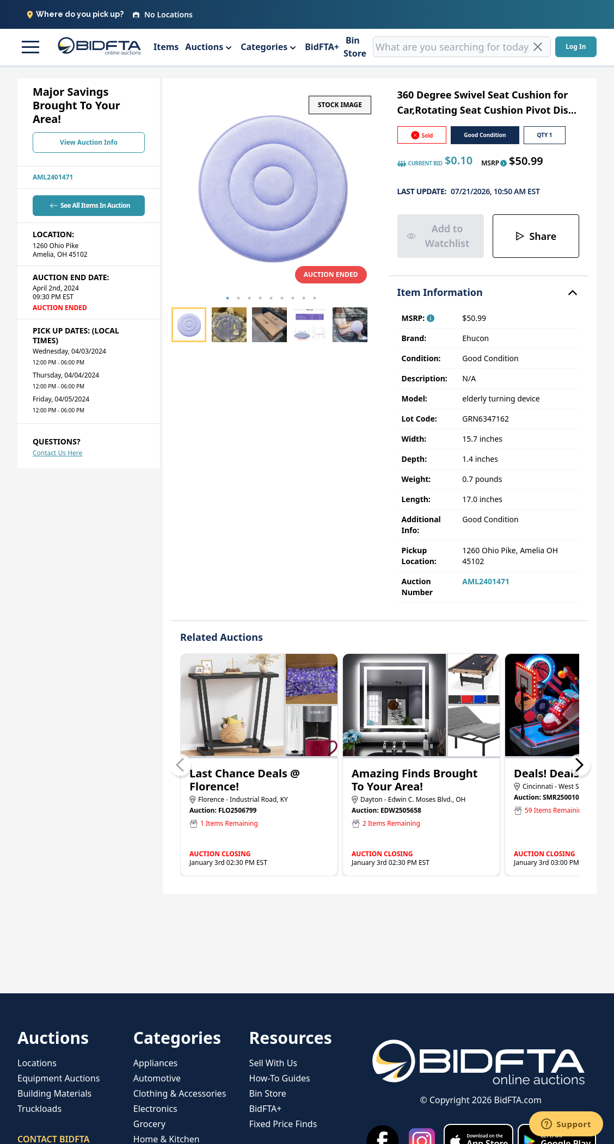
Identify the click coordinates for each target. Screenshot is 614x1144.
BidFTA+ (322, 47)
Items (166, 47)
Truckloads (39, 1109)
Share (535, 236)
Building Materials (54, 1093)
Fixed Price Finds (283, 1124)
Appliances (155, 1063)
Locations (37, 1063)
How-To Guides (279, 1078)
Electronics (155, 1109)
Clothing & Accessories (179, 1093)
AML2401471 (53, 177)
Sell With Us (273, 1063)
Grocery (149, 1124)
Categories (264, 47)
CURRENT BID (420, 163)
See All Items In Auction (88, 205)
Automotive (157, 1078)
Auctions (204, 47)
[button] (28, 47)
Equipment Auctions (58, 1078)
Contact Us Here (57, 452)
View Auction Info (89, 142)
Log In (576, 46)
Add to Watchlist (438, 236)
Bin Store (354, 46)
